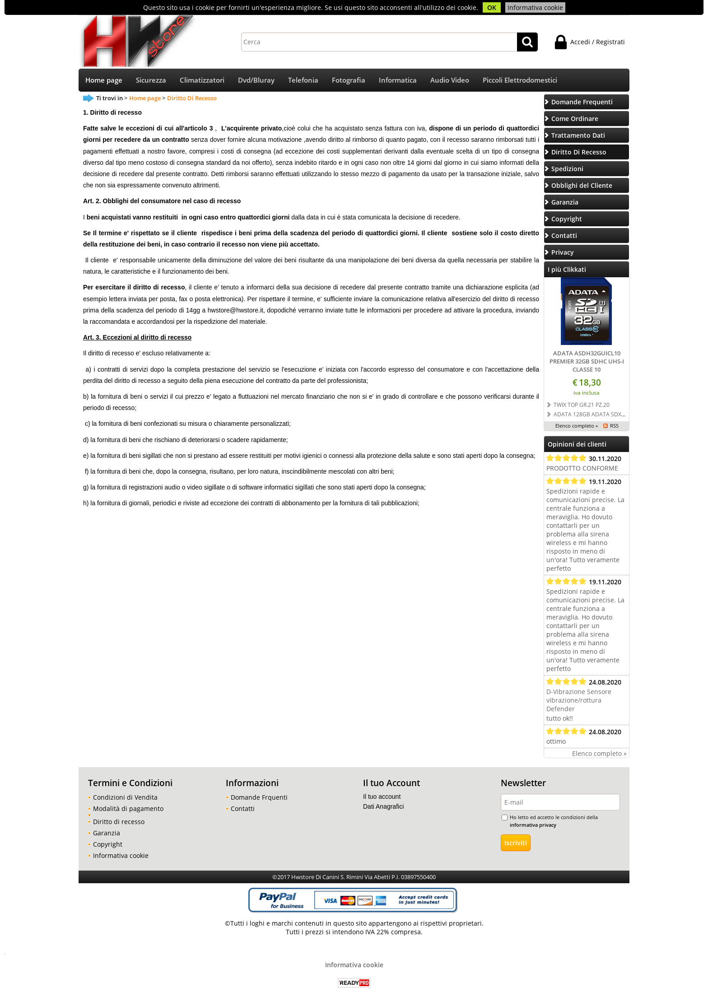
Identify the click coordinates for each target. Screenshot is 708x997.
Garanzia (106, 833)
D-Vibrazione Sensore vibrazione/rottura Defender (578, 701)
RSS (614, 426)
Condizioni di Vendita (125, 798)
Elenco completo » (576, 426)
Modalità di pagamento (128, 809)
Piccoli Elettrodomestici (520, 80)
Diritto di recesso (118, 822)
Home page (103, 80)
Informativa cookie (535, 7)
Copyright (107, 845)
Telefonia (303, 80)
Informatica (398, 80)
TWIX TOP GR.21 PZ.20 (582, 405)
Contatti (243, 809)
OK (491, 7)
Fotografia (348, 80)
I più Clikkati (567, 270)
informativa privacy (533, 825)
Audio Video (449, 80)
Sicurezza (151, 80)
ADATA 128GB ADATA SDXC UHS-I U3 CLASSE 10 (616, 415)
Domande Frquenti (259, 798)
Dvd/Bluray (256, 80)
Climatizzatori (202, 80)
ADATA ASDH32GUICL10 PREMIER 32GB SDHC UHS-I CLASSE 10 (587, 362)
